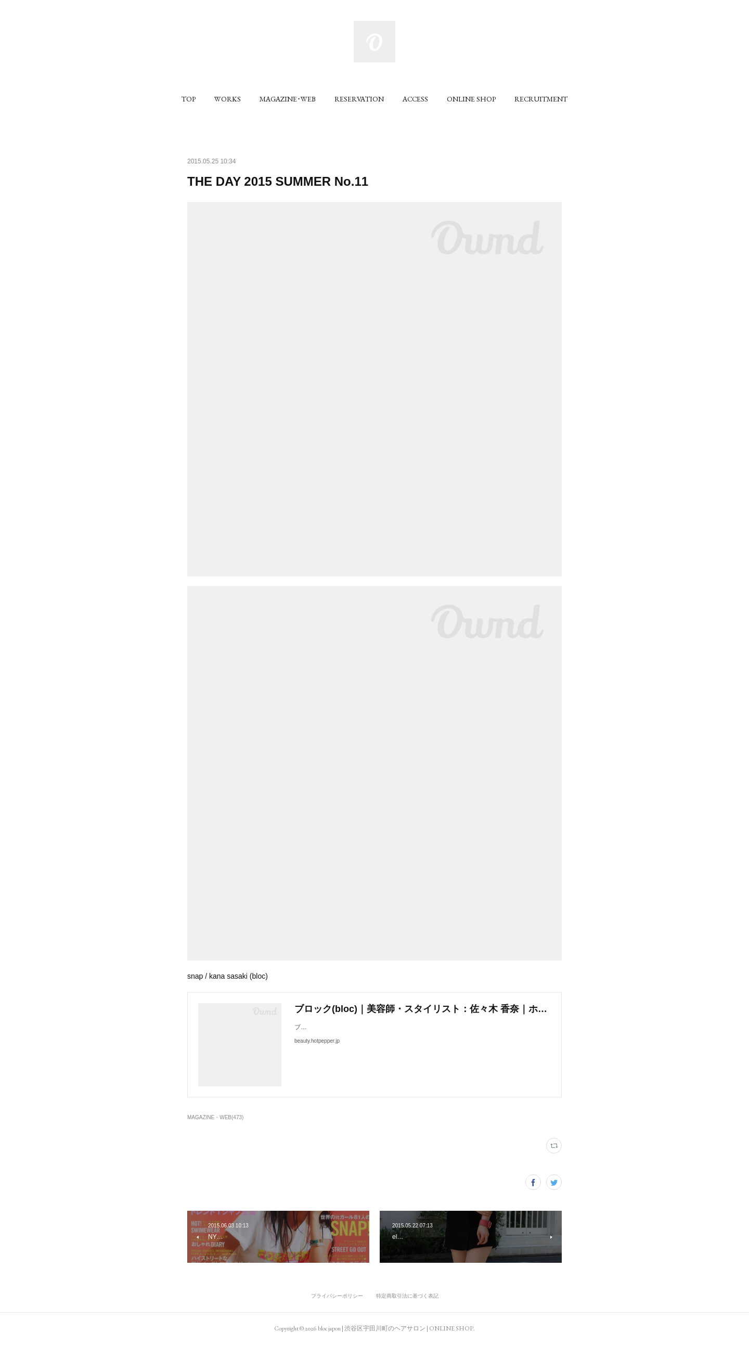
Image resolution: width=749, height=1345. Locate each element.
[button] (189, 98)
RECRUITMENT (540, 99)
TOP (189, 99)
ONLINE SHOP (471, 99)
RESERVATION (359, 99)
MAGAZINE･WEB (288, 99)
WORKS (227, 99)
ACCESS (415, 99)
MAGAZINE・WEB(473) (215, 1117)
